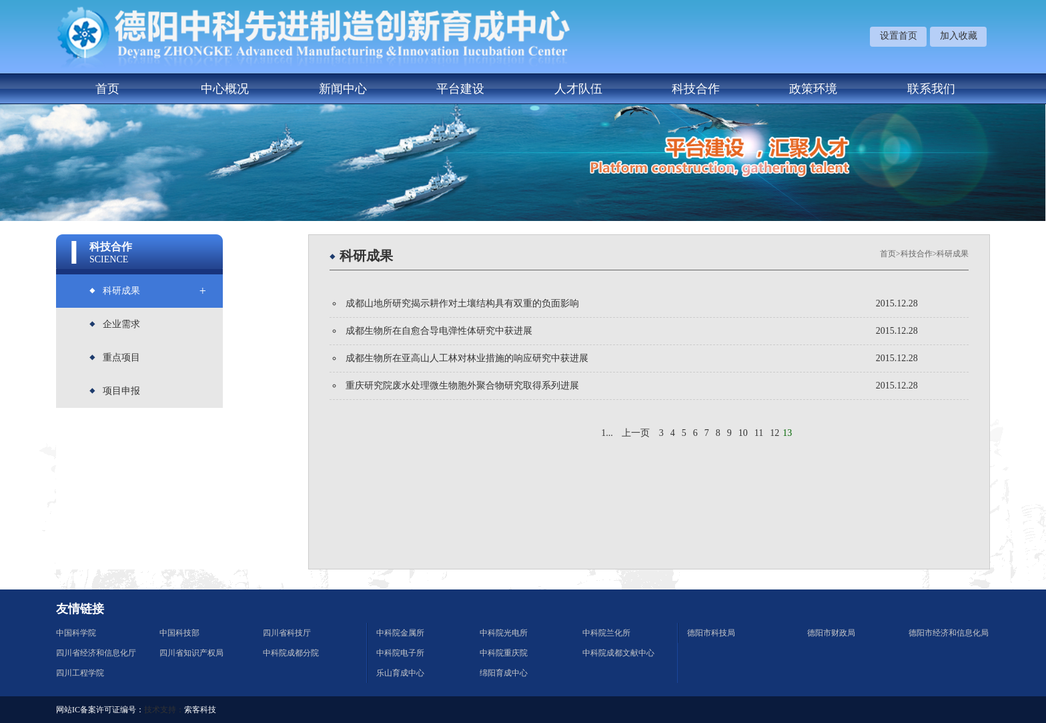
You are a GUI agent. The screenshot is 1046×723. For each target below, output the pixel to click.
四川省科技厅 (287, 633)
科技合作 (696, 88)
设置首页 (898, 36)
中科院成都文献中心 (618, 653)
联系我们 (931, 88)
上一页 (636, 433)
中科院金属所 (400, 633)
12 (774, 433)
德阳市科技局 (711, 633)
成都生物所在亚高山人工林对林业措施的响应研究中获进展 (467, 358)
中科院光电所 (504, 633)
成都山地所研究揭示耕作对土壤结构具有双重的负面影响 (462, 303)
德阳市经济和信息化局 (949, 633)
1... (607, 433)
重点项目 (121, 357)
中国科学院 (76, 633)
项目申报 (121, 391)
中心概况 (225, 88)
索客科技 (200, 709)
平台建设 (460, 88)
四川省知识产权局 (191, 653)
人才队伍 (578, 88)
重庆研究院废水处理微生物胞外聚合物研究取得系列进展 (462, 386)
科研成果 (121, 291)
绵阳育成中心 (504, 673)
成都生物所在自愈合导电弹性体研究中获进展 (439, 331)
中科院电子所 (400, 653)
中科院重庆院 (504, 653)
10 (743, 433)
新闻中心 (343, 88)
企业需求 (121, 324)
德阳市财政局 (831, 633)
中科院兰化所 (606, 633)
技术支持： (164, 709)
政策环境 (813, 88)
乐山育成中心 (400, 673)
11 (758, 433)
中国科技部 (179, 633)
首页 (107, 88)
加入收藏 (958, 36)
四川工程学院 (80, 673)
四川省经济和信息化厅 (96, 653)
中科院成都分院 (291, 653)
